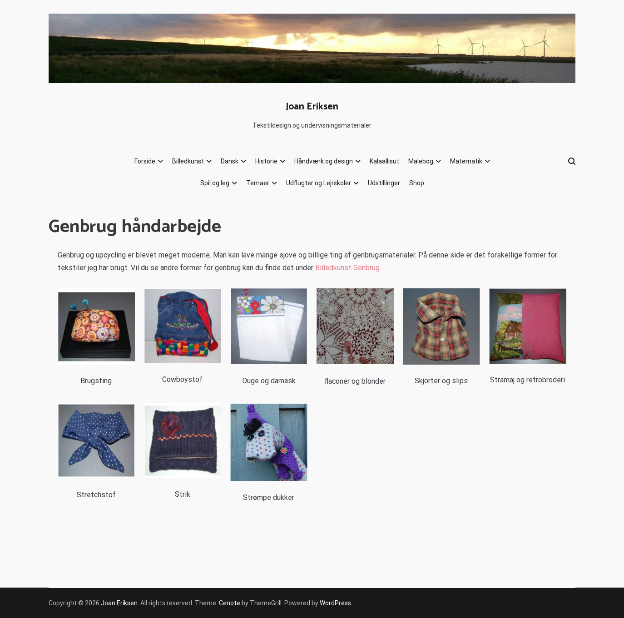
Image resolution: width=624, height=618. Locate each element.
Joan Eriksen (312, 106)
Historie (266, 161)
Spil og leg (214, 183)
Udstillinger (384, 183)
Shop (416, 183)
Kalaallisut (384, 161)
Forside (144, 161)
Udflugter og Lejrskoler (318, 183)
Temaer (257, 183)
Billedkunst (188, 161)
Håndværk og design (323, 161)
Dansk (229, 161)
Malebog (420, 161)
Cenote (229, 603)
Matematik (466, 161)
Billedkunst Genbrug (347, 267)
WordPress (335, 603)
